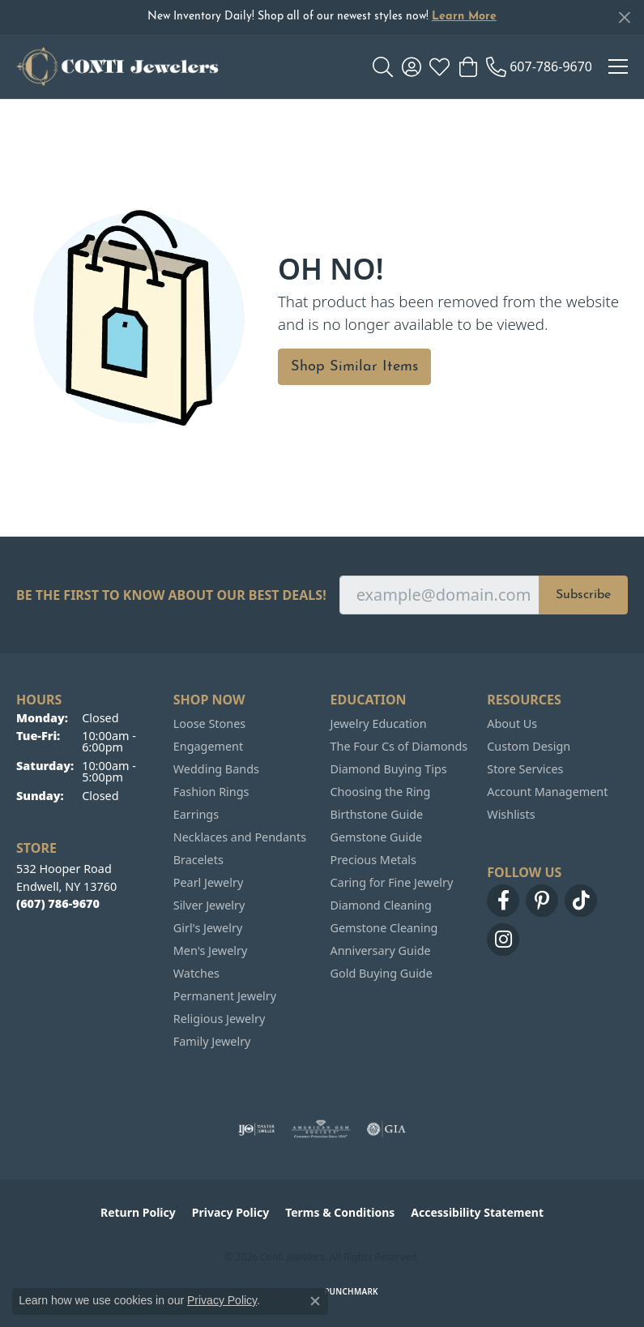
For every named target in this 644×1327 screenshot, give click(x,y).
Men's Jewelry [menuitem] (210, 950)
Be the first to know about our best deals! (171, 595)
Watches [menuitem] (196, 973)
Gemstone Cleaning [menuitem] (384, 927)
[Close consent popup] (315, 1301)
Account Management (547, 791)
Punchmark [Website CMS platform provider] (351, 1291)
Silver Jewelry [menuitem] (209, 905)
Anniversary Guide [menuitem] (381, 950)
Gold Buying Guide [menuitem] (382, 973)
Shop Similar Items (354, 367)
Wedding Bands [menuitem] (216, 769)
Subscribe (583, 595)
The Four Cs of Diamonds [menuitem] (399, 746)
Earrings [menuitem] (196, 814)
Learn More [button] (464, 17)
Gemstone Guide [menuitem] (377, 837)
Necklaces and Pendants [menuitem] (239, 837)
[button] (383, 66)
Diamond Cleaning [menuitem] (381, 905)
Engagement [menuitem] (208, 746)
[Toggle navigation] (618, 66)
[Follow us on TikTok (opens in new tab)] (581, 900)
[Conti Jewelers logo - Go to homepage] (117, 66)
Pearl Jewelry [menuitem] (208, 882)
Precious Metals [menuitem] (373, 859)
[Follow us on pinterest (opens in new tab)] (542, 900)
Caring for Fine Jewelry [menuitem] (392, 882)
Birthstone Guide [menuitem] (377, 814)
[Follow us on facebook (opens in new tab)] (503, 900)
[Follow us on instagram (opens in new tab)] (503, 939)
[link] (539, 66)
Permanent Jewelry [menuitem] (224, 996)
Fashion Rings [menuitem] (211, 791)
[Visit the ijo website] (256, 1129)
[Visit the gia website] (386, 1129)
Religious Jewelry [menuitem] (219, 1018)
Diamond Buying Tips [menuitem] (389, 769)
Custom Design (528, 746)
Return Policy (138, 1212)
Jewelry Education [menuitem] (379, 723)
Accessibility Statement (477, 1212)
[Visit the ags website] (321, 1129)
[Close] (624, 17)
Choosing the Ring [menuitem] (381, 791)
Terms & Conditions (340, 1212)
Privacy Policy (230, 1212)
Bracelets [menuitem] (198, 859)
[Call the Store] (58, 903)
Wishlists (511, 814)
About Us (512, 723)
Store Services (525, 769)
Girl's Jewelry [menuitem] (207, 927)
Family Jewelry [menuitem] (212, 1041)
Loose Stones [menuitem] (209, 723)
